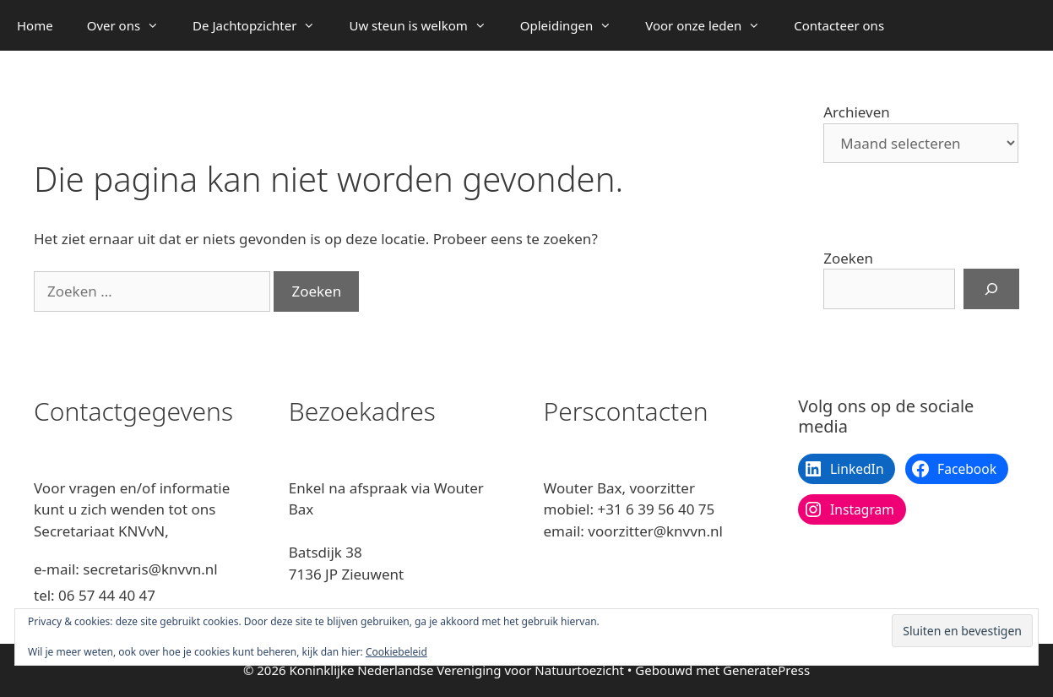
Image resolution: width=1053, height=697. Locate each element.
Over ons (131, 25)
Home (35, 25)
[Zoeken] (991, 289)
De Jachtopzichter (262, 25)
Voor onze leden (711, 25)
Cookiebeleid (396, 652)
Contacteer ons (839, 25)
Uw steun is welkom (425, 25)
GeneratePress (766, 670)
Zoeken (848, 258)
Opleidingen (574, 25)
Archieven (856, 112)
